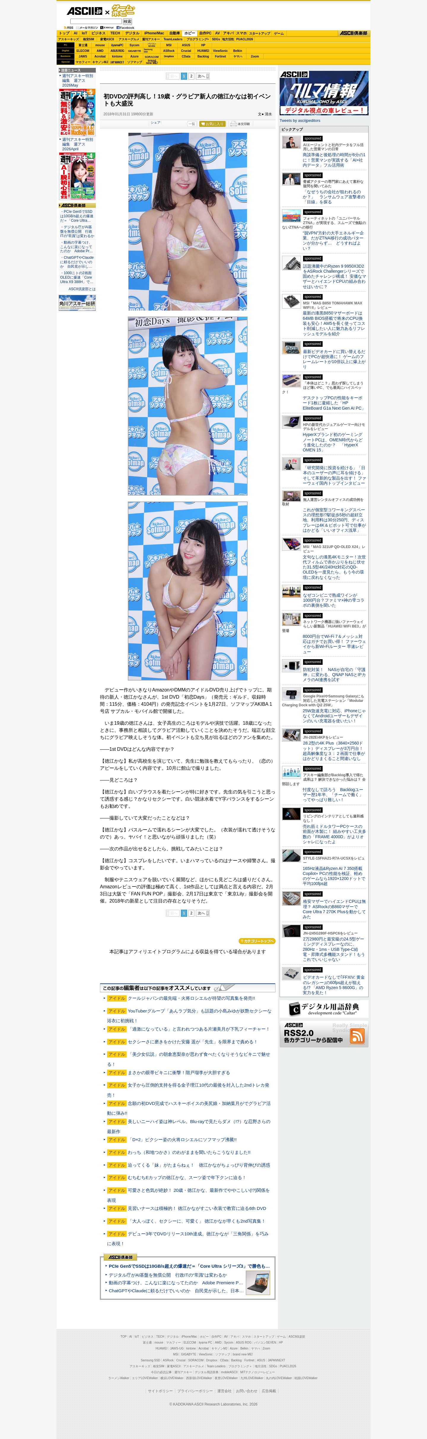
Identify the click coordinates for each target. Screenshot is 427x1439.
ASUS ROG (117, 50)
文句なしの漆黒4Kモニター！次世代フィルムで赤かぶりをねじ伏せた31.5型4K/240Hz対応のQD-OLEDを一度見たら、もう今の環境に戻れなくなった (334, 567)
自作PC (205, 33)
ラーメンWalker (118, 1378)
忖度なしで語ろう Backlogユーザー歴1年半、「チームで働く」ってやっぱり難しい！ (333, 794)
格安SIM (88, 39)
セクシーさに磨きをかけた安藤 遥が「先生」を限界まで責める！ (193, 1041)
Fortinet (220, 56)
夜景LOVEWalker (226, 1378)
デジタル (132, 33)
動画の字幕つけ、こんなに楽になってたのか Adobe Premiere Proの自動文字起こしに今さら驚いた (209, 1282)
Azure (134, 56)
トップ (64, 33)
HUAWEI (203, 50)
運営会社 (224, 1391)
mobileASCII (229, 1372)
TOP (124, 1336)
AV (217, 33)
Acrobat (100, 56)
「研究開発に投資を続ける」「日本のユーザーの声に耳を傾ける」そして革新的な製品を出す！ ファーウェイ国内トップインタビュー (334, 475)
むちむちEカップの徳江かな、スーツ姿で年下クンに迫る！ (187, 1177)
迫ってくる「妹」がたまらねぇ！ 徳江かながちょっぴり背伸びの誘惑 (199, 1165)
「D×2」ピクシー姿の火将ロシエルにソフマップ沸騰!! (182, 1139)
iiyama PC (205, 1342)
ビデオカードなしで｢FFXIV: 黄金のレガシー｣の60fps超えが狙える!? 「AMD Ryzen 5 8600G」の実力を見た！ (334, 985)
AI (75, 33)
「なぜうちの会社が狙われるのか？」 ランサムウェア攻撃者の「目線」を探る (334, 197)
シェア (155, 122)
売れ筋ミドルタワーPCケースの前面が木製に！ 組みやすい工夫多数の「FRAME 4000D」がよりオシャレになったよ (334, 834)
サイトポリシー (160, 1391)
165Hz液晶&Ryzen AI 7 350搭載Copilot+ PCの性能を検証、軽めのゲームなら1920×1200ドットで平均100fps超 (334, 876)
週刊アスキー (151, 39)
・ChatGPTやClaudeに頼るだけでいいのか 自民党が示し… (77, 262)
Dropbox (169, 56)
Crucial (186, 50)
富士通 (83, 45)
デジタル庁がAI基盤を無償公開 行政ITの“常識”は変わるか (168, 1274)
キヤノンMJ (100, 62)
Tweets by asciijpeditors (300, 120)
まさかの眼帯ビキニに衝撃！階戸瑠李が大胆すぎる (179, 1072)
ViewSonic (220, 50)
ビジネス (98, 33)
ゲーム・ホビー (124, 10)
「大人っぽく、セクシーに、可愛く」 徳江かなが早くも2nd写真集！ (197, 1221)
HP (203, 45)
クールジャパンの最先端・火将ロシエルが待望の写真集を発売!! (191, 998)
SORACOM (196, 1360)
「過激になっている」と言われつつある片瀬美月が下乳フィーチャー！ (199, 1028)
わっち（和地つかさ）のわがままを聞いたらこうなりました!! (189, 1152)
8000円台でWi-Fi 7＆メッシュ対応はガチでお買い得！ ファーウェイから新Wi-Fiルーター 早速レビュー (334, 644)
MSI (169, 45)
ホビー (189, 33)
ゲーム (279, 33)
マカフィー (83, 62)
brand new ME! (243, 1354)
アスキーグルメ (129, 39)
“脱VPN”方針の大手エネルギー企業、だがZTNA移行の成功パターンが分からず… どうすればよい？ (333, 241)
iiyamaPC (117, 45)
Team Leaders (216, 1366)
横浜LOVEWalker (171, 1378)
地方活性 (228, 39)
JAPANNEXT (117, 62)
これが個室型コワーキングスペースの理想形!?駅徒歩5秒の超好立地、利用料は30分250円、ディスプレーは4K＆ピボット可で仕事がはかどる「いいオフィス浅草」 (334, 520)
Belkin (237, 50)
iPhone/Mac (154, 33)
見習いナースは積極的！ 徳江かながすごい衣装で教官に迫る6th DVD (197, 1208)
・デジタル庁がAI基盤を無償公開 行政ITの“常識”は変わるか (77, 231)
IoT (84, 33)
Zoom (255, 56)
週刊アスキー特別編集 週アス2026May (77, 80)
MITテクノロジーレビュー (257, 1372)
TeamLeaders (173, 39)
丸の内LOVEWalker (279, 1378)
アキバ (228, 33)
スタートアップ (259, 33)
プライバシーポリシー (195, 1391)
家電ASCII (107, 39)
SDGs (216, 39)
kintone (117, 56)
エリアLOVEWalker (145, 1378)
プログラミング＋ (240, 1366)
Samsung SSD (150, 1360)
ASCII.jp (84, 11)
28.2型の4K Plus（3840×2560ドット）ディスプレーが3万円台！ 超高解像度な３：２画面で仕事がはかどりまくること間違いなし (334, 751)
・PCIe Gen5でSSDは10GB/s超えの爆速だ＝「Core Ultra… (76, 216)
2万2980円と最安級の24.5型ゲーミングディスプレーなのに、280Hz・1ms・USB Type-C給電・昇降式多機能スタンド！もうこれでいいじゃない (334, 949)
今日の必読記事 (161, 1372)
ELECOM (83, 50)
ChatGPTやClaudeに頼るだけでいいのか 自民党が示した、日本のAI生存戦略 (187, 1290)
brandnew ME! (152, 62)
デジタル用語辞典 (207, 1372)
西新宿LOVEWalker (199, 1378)
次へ (201, 76)
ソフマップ (134, 62)
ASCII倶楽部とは (82, 289)
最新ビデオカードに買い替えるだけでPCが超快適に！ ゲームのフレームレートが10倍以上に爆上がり (334, 359)
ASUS (186, 45)
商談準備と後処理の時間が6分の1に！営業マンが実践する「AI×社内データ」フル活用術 (334, 159)
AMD (100, 50)
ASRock (168, 50)
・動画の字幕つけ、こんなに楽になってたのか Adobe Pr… (76, 246)
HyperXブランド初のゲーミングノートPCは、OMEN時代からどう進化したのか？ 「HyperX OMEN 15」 (333, 442)
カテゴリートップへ (257, 941)
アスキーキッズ (68, 39)
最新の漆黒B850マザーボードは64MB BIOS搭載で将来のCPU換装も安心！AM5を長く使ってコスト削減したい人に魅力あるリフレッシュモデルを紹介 (334, 323)
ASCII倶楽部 (354, 33)
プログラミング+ (198, 39)
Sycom (134, 45)
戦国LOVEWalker (305, 1378)
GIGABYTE (134, 50)
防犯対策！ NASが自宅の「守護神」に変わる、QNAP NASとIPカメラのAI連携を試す (334, 674)
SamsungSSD (148, 50)
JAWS (83, 56)
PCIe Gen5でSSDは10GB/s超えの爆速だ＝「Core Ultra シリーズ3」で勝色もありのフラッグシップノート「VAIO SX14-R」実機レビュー (247, 1266)
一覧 (192, 124)
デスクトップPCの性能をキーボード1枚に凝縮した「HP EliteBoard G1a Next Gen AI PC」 (334, 403)
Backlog (203, 56)
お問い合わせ (246, 1391)
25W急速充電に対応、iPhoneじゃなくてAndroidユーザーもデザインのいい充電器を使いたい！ (334, 716)
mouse (100, 45)
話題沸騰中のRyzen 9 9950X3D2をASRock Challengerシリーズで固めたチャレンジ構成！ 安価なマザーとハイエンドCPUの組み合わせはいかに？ (334, 276)
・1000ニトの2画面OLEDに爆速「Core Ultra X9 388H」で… (76, 277)
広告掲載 (269, 1391)
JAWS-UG (177, 1348)
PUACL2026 (244, 39)
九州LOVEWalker (251, 1378)
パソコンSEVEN (152, 45)
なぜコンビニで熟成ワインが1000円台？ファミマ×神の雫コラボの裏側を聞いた (333, 600)
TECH (115, 33)
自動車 (174, 33)
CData (186, 56)
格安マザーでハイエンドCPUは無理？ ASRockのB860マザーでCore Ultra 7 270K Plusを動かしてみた (334, 909)
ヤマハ (237, 56)
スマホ (241, 33)
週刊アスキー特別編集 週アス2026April (77, 144)
